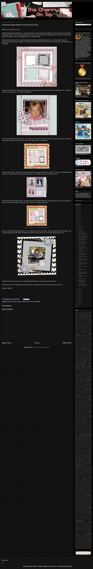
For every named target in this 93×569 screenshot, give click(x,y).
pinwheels (87, 503)
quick (86, 513)
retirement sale (88, 515)
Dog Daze (85, 336)
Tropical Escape (80, 402)
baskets (82, 415)
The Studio (83, 398)
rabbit (81, 514)
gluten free (81, 469)
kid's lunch (89, 481)
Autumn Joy (85, 320)
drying (86, 441)
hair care (76, 470)
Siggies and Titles (88, 387)
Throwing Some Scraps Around (83, 400)
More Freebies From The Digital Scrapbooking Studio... (82, 273)
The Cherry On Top (86, 35)
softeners (89, 526)
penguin (85, 501)
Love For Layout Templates (83, 365)
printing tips (77, 512)
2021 (78, 214)
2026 (78, 206)
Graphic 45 (79, 350)
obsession (83, 493)
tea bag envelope (87, 531)
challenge (83, 422)
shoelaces (80, 524)
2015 (78, 225)
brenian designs (83, 419)
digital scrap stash (78, 435)
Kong (84, 358)
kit (81, 482)
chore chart (80, 424)
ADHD (76, 315)
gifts (76, 469)
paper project (80, 499)
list (88, 484)
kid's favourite (85, 481)
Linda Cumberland (83, 360)
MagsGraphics (88, 367)
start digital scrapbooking (80, 528)
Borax (80, 324)
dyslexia (76, 442)
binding (88, 415)
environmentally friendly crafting (80, 444)
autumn (76, 413)
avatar (79, 413)
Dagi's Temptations (83, 331)
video (85, 543)
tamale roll (77, 531)
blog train (89, 416)
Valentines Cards (78, 404)
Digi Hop (87, 333)
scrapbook (89, 518)
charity (90, 422)
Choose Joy (81, 326)
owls (84, 495)
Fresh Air (83, 346)
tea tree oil (81, 532)
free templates (83, 464)
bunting (76, 420)
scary (79, 517)
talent (90, 530)
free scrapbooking (85, 462)
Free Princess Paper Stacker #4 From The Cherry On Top (82, 242)
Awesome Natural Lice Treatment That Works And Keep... (82, 248)
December (80, 226)
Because (79, 322)
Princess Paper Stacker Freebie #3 (82, 251)
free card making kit (81, 452)
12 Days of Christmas (81, 312)
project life (89, 512)
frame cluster (86, 449)
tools (87, 537)
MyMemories (82, 373)
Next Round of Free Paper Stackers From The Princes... (83, 263)
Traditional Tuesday (83, 401)
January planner (82, 354)
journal (79, 480)
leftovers (83, 484)
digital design (83, 434)
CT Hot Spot (89, 324)
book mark (77, 417)
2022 (78, 213)
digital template (88, 437)
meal (81, 485)
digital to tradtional (86, 438)
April (79, 295)
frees (15, 301)
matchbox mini (77, 485)
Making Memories (88, 368)
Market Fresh (81, 370)
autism (89, 412)
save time (89, 516)
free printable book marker (80, 459)
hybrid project (80, 477)
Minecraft (81, 371)
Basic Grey (80, 321)
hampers (80, 470)
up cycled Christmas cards (86, 542)
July (79, 290)
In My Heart (87, 353)
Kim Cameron (86, 357)
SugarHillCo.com (78, 394)
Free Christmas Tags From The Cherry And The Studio (83, 260)
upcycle (79, 543)
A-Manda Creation (82, 314)
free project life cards (85, 461)
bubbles (87, 419)
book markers (88, 417)
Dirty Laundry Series (79, 336)
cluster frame (80, 425)
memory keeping (88, 485)
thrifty (81, 536)
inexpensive (84, 478)
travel (88, 539)
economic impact (86, 442)
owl (82, 495)
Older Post (67, 343)
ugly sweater (86, 541)
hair (90, 469)
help (86, 471)
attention (86, 412)
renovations (83, 515)
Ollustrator (53, 566)
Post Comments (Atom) (41, 347)
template (89, 533)
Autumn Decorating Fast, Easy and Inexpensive (82, 237)
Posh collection (78, 384)
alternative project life (84, 411)
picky (81, 503)
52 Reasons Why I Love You (85, 313)
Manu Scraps (77, 369)
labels (86, 482)
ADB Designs (88, 314)
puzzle (84, 513)
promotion (77, 513)
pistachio (80, 504)
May (79, 293)
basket (79, 415)
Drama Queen (84, 338)
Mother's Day (89, 372)
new (86, 491)
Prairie (85, 384)
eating (82, 442)
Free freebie (80, 346)
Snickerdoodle (86, 390)
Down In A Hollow (78, 338)
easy (79, 442)
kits (83, 482)
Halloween (89, 350)
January (79, 300)
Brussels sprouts (83, 324)
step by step (88, 528)
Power (82, 384)
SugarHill (89, 393)
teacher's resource (88, 532)
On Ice (88, 375)
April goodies (89, 319)
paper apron (82, 497)
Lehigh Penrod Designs (87, 359)
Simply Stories (81, 389)
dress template (79, 441)
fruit (83, 467)
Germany (80, 347)
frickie (88, 466)
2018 (78, 220)
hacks (88, 469)
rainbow (84, 514)
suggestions (83, 529)
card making (83, 420)
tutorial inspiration (78, 541)
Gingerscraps (84, 348)
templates (77, 535)
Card (76, 325)
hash (88, 470)
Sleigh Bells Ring (87, 389)
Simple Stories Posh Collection (80, 388)
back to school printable (87, 413)
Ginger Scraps (85, 347)
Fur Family (87, 346)
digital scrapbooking (86, 435)
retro (79, 516)
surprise (82, 530)
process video (81, 512)
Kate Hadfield (89, 356)
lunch (90, 484)
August (79, 288)
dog (81, 440)
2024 (78, 209)
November (80, 228)
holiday (90, 471)
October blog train (84, 375)
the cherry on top (87, 535)
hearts (84, 471)
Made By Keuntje (86, 366)
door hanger (86, 440)
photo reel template (84, 502)
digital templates (78, 438)
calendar (79, 420)
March (79, 296)
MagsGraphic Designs (80, 367)
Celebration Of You (88, 325)
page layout (77, 496)
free (90, 449)
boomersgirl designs (79, 418)
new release (89, 491)
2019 (78, 218)
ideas (80, 478)
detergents (77, 434)
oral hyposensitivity (83, 494)
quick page (89, 513)
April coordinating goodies (82, 319)
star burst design (88, 527)
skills (82, 526)
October (79, 230)
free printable (78, 458)
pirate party (77, 504)
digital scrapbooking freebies (81, 436)
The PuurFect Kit (78, 398)
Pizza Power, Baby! (81, 245)
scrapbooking (79, 521)
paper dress (82, 498)
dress (76, 441)
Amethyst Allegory (84, 318)
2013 (78, 304)
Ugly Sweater (85, 402)
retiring (76, 516)
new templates (77, 492)
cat (80, 421)
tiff (87, 536)
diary (80, 434)
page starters (82, 496)
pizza (83, 504)
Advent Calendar (83, 315)
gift (83, 468)
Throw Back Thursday (83, 399)
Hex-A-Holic (87, 352)
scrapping (80, 523)
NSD (86, 373)
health (90, 470)
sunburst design (77, 530)
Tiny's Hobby (86, 400)
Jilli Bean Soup (82, 355)
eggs (79, 443)
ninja (90, 492)
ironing (76, 480)
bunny (90, 419)
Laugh (79, 359)
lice (85, 484)
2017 (78, 221)
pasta (83, 501)
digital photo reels (88, 434)
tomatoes (84, 537)
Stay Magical (82, 392)
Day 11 (80, 332)
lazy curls (80, 484)
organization (77, 495)
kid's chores (81, 481)
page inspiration (88, 495)
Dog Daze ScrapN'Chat (82, 337)
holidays (81, 472)
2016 (78, 223)
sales (86, 516)
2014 (78, 302)
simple (88, 524)
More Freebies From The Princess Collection (82, 254)
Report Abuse (78, 200)
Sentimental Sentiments (79, 386)
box (84, 418)
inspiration (85, 479)
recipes (89, 514)
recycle (76, 515)
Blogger (69, 566)
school (87, 517)
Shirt (84, 387)
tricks (86, 540)
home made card (88, 472)
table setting (85, 530)
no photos (77, 493)
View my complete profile (80, 59)
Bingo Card (80, 323)
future (85, 467)
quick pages (77, 514)
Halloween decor (78, 351)
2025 (78, 208)
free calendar (81, 451)
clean (83, 424)
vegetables (82, 543)
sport (79, 527)
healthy (76, 471)
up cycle (76, 542)
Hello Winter (83, 352)
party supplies (79, 501)
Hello (80, 352)
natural (82, 491)
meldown (83, 485)
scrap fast (81, 518)
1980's (87, 312)
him (87, 471)
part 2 (82, 500)
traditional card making (83, 538)
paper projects (84, 499)
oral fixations (88, 493)
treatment (79, 540)
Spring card (85, 391)
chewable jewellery (81, 423)
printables (82, 510)
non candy (80, 493)
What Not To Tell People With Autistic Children (82, 234)
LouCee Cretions (83, 364)
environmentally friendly (87, 443)
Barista (76, 321)
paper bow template (87, 497)
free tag (83, 463)
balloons (86, 414)
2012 (78, 305)
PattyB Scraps (86, 378)
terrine (81, 535)
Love (88, 364)
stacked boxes (83, 527)
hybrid (76, 476)
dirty (86, 439)
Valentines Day (84, 404)
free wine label (88, 464)
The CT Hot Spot (83, 395)
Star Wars (78, 392)
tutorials (82, 541)
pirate (90, 503)
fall (89, 444)
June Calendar (84, 356)
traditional (77, 538)
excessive (87, 444)
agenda (79, 410)
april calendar (81, 412)
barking (76, 415)
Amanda (79, 318)
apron (84, 412)
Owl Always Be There (82, 377)
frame (83, 449)
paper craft (77, 498)
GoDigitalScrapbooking (83, 349)
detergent (89, 433)
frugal (90, 466)
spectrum (76, 527)
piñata (85, 504)
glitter (78, 469)
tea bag (82, 531)
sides (83, 524)
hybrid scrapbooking (87, 477)
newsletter (81, 492)
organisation (89, 494)
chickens (86, 423)
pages (86, 496)
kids (76, 482)
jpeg (86, 480)
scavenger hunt (83, 517)
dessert (82, 433)
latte (78, 483)
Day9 (82, 332)
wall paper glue (86, 544)
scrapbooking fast (82, 522)
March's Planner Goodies (85, 369)
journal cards (82, 480)
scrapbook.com (88, 519)
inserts (81, 479)
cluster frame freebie (87, 425)
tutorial (89, 540)
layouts (76, 484)
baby (81, 413)
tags (88, 530)
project (85, 512)
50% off (79, 313)
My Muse (77, 373)
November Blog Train (85, 374)
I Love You (82, 353)
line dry (87, 484)
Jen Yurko (86, 354)
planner (84, 505)
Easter (88, 338)
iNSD (76, 478)
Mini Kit (85, 371)
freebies (10, 301)
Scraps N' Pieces (88, 385)
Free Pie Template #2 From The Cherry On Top (82, 285)
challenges (86, 422)
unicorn (90, 541)
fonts (79, 449)
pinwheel (84, 503)
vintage (87, 543)
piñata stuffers (89, 504)
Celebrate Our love (81, 325)
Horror (79, 353)
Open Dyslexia (81, 376)
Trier (87, 401)
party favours (87, 500)
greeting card (85, 469)
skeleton (79, 526)
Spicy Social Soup (80, 391)
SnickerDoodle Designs (79, 390)
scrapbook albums (79, 519)
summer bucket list (88, 529)
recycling (79, 515)
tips (81, 537)
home (84, 472)
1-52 (77, 312)
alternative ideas (78, 411)
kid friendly (77, 481)
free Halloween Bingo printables (80, 450)
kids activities (79, 482)
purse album (81, 513)
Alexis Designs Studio (82, 317)
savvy (76, 517)
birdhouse (78, 416)
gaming (87, 467)
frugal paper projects (78, 467)
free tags (87, 463)
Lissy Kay (87, 360)
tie (86, 536)
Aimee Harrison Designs (80, 316)
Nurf (90, 374)
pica (79, 503)
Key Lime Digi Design (79, 357)
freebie (77, 466)
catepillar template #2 (84, 421)
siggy (85, 524)
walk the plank (81, 544)
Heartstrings (84, 351)
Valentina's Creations (82, 403)
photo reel (79, 502)
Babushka (89, 320)
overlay (80, 495)
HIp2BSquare (84, 350)
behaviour (85, 415)
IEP (84, 353)
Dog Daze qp (89, 337)
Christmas (85, 326)
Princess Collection (81, 385)
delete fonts (77, 433)
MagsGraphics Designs (79, 368)
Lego (81, 359)
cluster (76, 425)
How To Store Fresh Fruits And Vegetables (83, 239)
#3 (75, 312)
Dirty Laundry (88, 335)
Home (37, 343)
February (80, 298)
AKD (78, 315)
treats (82, 540)
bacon (76, 414)
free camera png (86, 451)
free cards (87, 452)
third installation (77, 536)
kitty (84, 482)
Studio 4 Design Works (83, 393)
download (89, 440)
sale (84, 516)
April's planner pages (79, 320)
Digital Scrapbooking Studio (83, 335)
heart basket (80, 471)
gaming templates (80, 468)
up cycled (79, 542)
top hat (89, 537)
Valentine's (89, 403)
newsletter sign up (86, 492)
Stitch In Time (87, 392)
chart (76, 423)
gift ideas (89, 468)
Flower (76, 346)
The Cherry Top (84, 396)
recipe (87, 514)
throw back (84, 536)
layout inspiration (88, 483)
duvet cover (89, 441)
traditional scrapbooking (82, 539)
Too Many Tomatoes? (82, 278)
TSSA (90, 394)
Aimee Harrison (88, 315)
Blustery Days (85, 323)
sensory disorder (84, 523)
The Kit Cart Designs (87, 397)
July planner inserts (78, 356)
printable (37, 301)
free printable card (82, 460)
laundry (80, 483)
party (84, 500)
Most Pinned (85, 372)
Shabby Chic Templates (79, 387)
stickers (76, 529)
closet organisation (88, 424)
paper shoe (89, 499)
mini (83, 486)
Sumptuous (85, 394)
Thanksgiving (77, 395)
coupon (89, 427)
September (80, 231)
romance (81, 516)
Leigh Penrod (77, 360)
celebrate (79, 422)
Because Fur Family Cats (85, 322)
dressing (83, 441)
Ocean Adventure (78, 375)
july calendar (89, 480)
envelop (81, 443)
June (79, 291)
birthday (82, 416)
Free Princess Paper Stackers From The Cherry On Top (82, 281)
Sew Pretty (89, 386)
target (80, 531)
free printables (79, 461)
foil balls (76, 449)
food (81, 449)
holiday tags (77, 472)
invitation (89, 479)
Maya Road (87, 370)
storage (79, 529)
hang (86, 470)
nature (84, 491)
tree (84, 540)
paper (78, 497)
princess (30, 301)
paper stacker (22, 301)
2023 (78, 211)
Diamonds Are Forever (82, 333)
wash (86, 545)
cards (79, 421)
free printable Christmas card (86, 458)
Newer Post (6, 343)
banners (89, 414)
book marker (82, 417)
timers (79, 537)
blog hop (85, 416)
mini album (87, 486)
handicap (83, 470)
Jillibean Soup (87, 355)
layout (83, 483)
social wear (85, 526)
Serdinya (85, 386)
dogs (83, 440)
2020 (78, 216)
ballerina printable (81, 414)
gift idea (86, 468)
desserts (85, 433)
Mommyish (80, 372)
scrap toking (85, 518)
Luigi (80, 366)
